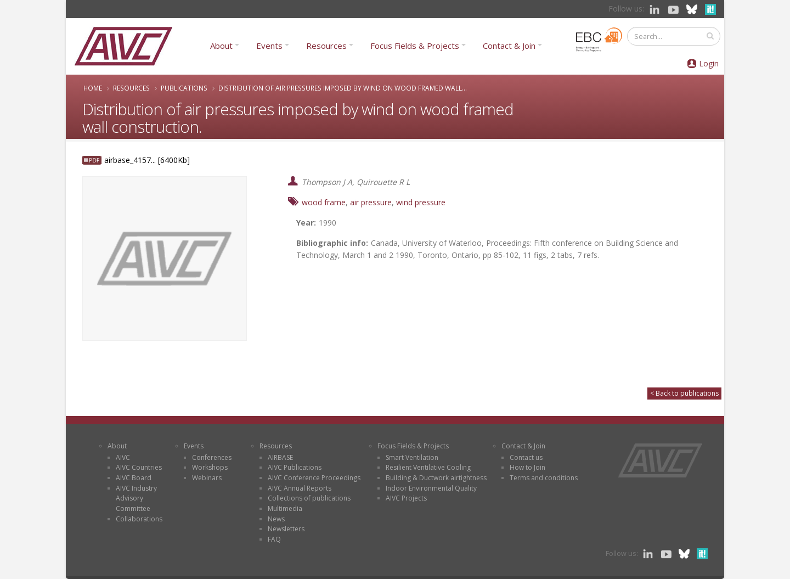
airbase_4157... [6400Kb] (147, 160)
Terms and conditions (544, 477)
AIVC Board (133, 477)
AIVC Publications (294, 467)
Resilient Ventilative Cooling (428, 467)
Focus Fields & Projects (414, 45)
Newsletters (286, 528)
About (221, 45)
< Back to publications (684, 393)
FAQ (274, 539)
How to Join (527, 467)
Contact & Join (509, 45)
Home (92, 87)
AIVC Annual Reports (299, 488)
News (276, 519)
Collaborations (139, 519)
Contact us (526, 457)
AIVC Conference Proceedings (314, 477)
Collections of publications (309, 498)
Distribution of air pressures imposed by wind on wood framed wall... (342, 87)
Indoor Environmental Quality (431, 488)
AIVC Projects (406, 498)
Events (269, 45)
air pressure (371, 202)
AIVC (123, 457)
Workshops (210, 467)
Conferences (212, 457)
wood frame (324, 202)
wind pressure (420, 202)
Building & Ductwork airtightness (436, 477)
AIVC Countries (139, 467)
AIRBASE (280, 457)
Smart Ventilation (412, 457)
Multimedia (285, 508)
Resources (326, 45)
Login (709, 63)
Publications (184, 87)
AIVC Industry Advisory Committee (136, 498)
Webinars (207, 477)
